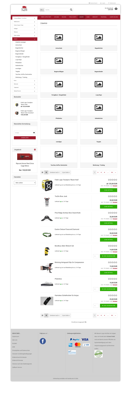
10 (112, 199)
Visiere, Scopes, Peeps (46, 17)
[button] (93, 3)
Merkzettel (112, 3)
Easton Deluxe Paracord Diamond (67, 256)
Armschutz (18, 49)
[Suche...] (42, 10)
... (108, 199)
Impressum (15, 363)
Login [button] (102, 3)
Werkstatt (95, 17)
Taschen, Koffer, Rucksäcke (23, 78)
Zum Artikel (108, 217)
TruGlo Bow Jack (61, 223)
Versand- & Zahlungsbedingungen (22, 380)
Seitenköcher (19, 69)
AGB (13, 373)
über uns (14, 366)
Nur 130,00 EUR (25, 174)
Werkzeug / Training (21, 81)
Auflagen (56, 17)
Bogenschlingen (20, 55)
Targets (17, 75)
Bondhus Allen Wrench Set (64, 273)
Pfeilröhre (58, 306)
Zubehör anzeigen (20, 46)
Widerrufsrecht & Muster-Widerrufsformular (19, 385)
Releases (64, 17)
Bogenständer (19, 58)
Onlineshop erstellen (59, 405)
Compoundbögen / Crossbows (20, 17)
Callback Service (17, 394)
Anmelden (25, 142)
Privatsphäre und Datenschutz (21, 377)
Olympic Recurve (114, 17)
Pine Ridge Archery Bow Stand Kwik (67, 240)
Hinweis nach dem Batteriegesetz (22, 390)
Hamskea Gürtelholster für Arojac (67, 322)
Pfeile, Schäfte (72, 17)
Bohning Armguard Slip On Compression (69, 289)
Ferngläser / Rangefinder (22, 61)
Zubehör (81, 17)
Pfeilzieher (18, 67)
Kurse (88, 17)
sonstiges (18, 72)
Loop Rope (18, 64)
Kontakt (14, 370)
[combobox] (55, 199)
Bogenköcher (19, 52)
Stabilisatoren (34, 17)
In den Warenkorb (108, 283)
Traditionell (104, 17)
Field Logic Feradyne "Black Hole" (67, 207)
